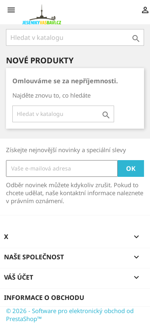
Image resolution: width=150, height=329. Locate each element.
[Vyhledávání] (75, 37)
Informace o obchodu (44, 297)
